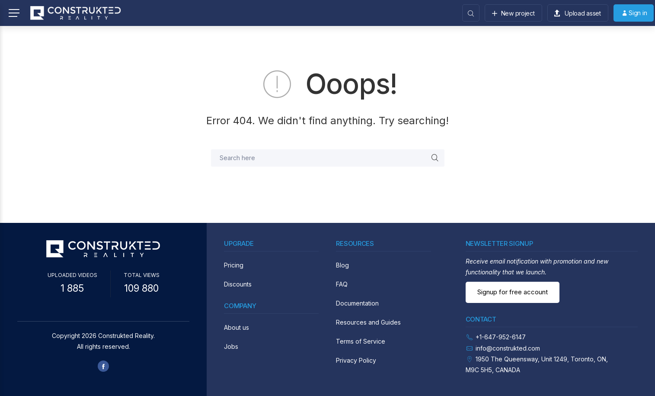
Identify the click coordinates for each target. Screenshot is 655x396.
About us (236, 327)
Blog (342, 265)
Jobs (231, 346)
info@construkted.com (508, 348)
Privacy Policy (356, 360)
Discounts (238, 284)
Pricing (233, 265)
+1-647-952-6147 (501, 337)
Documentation (357, 303)
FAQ (342, 284)
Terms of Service (360, 341)
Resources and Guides (368, 322)
